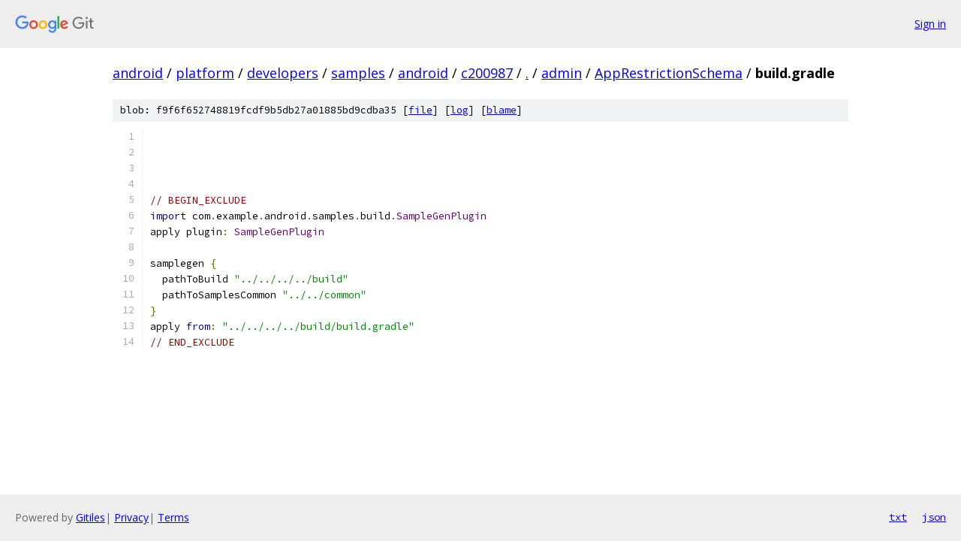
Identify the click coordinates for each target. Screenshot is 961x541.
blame (502, 110)
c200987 (487, 73)
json (934, 517)
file (420, 110)
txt (898, 517)
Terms (173, 517)
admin (561, 73)
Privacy (131, 517)
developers (282, 73)
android (138, 73)
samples (358, 73)
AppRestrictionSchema (669, 73)
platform (205, 73)
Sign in (930, 24)
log (459, 110)
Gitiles (90, 517)
